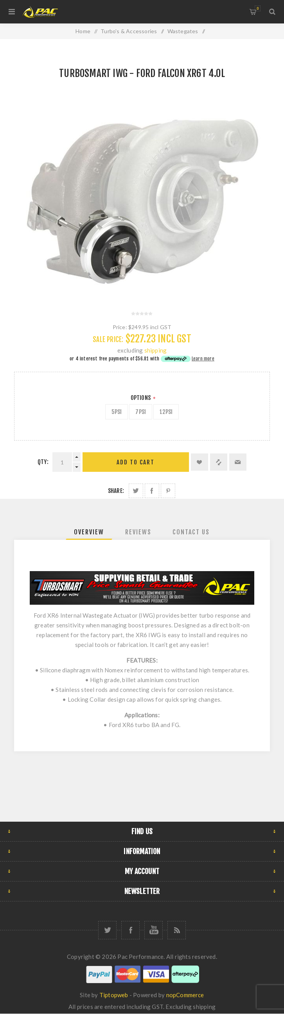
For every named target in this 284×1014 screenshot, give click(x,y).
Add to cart (136, 462)
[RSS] (176, 930)
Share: (116, 490)
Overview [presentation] (89, 532)
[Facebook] (130, 930)
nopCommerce (185, 994)
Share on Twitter (136, 491)
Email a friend (237, 462)
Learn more (203, 359)
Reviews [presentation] (138, 532)
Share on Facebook (152, 491)
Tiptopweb (113, 994)
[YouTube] (153, 930)
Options (141, 397)
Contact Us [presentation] (191, 532)
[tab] (89, 532)
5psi (116, 412)
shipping (155, 350)
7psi (140, 412)
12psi (166, 412)
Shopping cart (258, 8)
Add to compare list (218, 462)
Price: (120, 327)
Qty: (43, 462)
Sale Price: (108, 339)
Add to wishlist (199, 462)
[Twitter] (107, 930)
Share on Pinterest (168, 491)
